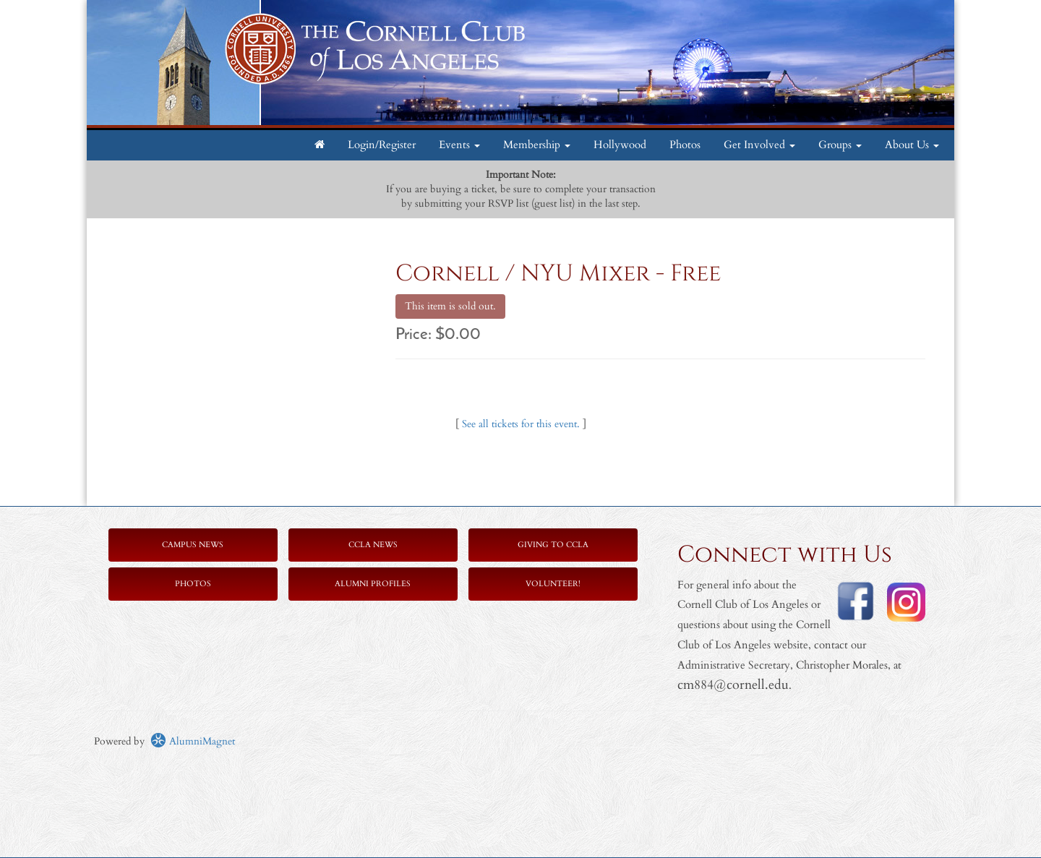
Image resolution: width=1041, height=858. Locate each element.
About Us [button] (912, 145)
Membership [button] (536, 145)
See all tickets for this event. (521, 424)
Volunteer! (553, 583)
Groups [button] (840, 145)
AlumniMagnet (192, 741)
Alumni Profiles (373, 583)
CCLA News (373, 544)
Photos (685, 145)
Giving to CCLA (553, 544)
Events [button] (459, 145)
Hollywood (620, 145)
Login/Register (382, 145)
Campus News (192, 544)
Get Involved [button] (759, 145)
